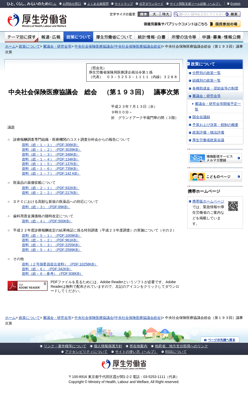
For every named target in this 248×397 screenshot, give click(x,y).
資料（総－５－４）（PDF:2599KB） (51, 250)
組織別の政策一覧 (206, 80)
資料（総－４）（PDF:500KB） (47, 221)
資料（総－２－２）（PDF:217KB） (50, 193)
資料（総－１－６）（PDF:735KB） (50, 169)
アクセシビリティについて (86, 352)
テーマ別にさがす (21, 37)
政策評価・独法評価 (208, 132)
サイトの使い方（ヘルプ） (136, 352)
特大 (165, 14)
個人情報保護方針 (108, 346)
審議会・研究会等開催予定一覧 (218, 106)
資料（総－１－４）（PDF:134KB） (50, 159)
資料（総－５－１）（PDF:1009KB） (51, 235)
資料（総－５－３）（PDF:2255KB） (51, 245)
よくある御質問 (98, 4)
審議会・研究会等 (57, 46)
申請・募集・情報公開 (221, 37)
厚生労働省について (114, 37)
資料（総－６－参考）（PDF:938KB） (52, 274)
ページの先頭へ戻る (220, 339)
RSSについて (176, 352)
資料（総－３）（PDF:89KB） (46, 207)
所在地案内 (138, 346)
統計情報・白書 (151, 37)
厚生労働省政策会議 (208, 140)
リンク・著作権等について (65, 346)
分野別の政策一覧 (206, 73)
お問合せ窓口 (72, 4)
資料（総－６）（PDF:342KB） (47, 269)
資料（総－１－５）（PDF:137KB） (50, 164)
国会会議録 (201, 117)
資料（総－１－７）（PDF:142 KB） (51, 173)
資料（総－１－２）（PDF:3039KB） (51, 150)
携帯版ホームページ (208, 201)
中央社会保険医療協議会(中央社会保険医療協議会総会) (118, 46)
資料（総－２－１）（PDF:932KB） (50, 188)
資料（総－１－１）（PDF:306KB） (50, 145)
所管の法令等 (183, 37)
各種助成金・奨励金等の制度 (215, 88)
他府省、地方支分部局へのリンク (181, 346)
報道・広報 (50, 37)
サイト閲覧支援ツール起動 (188, 4)
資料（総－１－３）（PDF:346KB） (50, 154)
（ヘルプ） (213, 4)
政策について (78, 37)
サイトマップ (124, 4)
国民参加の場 (225, 24)
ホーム (10, 46)
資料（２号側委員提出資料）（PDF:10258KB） (60, 264)
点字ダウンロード (151, 4)
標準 (143, 14)
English (235, 4)
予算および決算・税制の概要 (215, 125)
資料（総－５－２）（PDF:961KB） (50, 240)
